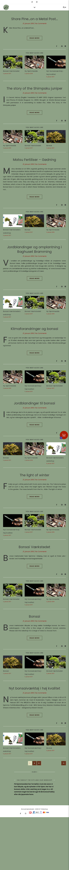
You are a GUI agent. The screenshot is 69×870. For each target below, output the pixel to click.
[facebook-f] (32, 2)
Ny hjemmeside (31, 71)
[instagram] (36, 2)
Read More (34, 38)
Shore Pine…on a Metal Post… (34, 19)
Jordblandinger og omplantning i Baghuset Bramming (34, 249)
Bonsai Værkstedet (11, 71)
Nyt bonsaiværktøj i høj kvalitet (34, 691)
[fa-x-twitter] (34, 2)
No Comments (40, 23)
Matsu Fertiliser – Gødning (34, 159)
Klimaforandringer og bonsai (34, 328)
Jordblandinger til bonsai (34, 403)
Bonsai (49, 145)
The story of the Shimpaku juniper (34, 88)
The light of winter (34, 475)
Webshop (44, 819)
